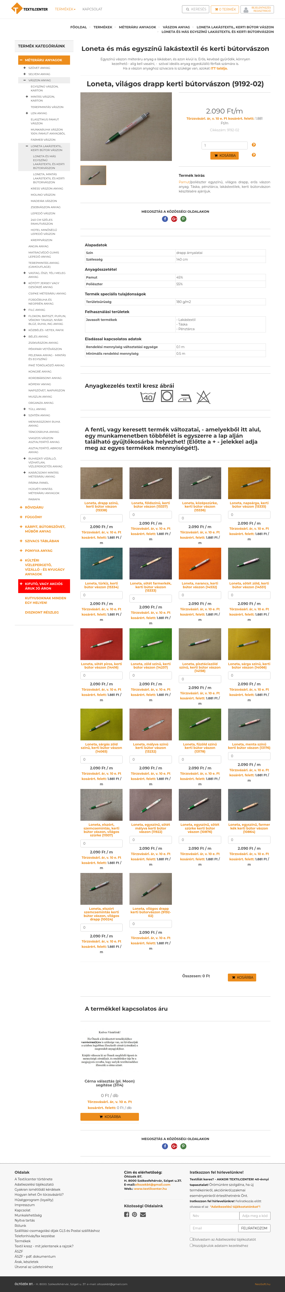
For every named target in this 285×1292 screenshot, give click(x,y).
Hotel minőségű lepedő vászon (44, 232)
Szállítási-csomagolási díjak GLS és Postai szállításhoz (57, 1231)
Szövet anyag (36, 68)
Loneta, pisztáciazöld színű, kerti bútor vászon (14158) (199, 667)
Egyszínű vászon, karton (45, 88)
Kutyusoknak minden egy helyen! (45, 600)
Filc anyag (33, 310)
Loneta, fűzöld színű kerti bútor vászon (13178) (200, 748)
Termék (225, 9)
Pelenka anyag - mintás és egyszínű (47, 357)
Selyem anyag (36, 74)
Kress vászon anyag (47, 188)
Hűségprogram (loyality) (34, 1200)
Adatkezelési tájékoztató (34, 1184)
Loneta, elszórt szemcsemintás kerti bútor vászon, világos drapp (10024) (101, 914)
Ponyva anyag (35, 550)
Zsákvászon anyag (43, 342)
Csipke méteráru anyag (47, 293)
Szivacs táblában (38, 541)
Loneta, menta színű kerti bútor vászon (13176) (249, 746)
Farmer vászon (43, 139)
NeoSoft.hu (262, 1284)
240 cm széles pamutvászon (42, 221)
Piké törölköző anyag (47, 365)
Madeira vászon (44, 201)
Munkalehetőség (28, 1215)
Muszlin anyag (40, 396)
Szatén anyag (36, 415)
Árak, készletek (26, 1262)
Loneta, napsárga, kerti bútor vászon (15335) (249, 505)
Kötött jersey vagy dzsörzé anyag (40, 285)
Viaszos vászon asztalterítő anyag (44, 440)
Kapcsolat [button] (92, 9)
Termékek (65, 9)
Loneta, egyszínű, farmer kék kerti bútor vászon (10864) (249, 828)
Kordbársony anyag (45, 378)
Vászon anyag (176, 27)
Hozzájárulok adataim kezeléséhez (220, 1246)
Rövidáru (31, 507)
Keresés (197, 9)
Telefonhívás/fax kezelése (35, 1236)
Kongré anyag (40, 371)
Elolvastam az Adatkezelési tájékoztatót (224, 1239)
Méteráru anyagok (137, 27)
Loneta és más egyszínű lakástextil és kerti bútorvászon (218, 32)
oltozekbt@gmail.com (152, 1184)
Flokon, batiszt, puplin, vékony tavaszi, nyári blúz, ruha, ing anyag (44, 320)
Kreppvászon (42, 240)
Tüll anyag (34, 409)
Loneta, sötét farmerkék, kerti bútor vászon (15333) (150, 587)
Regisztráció (262, 11)
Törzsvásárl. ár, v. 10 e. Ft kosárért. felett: (220, 118)
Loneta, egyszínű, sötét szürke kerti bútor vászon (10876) (200, 828)
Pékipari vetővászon (45, 349)
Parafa (34, 499)
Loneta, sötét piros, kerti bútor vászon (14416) (101, 665)
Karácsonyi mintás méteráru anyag (40, 474)
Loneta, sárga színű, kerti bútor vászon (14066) (249, 665)
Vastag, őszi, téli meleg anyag (44, 275)
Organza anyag (41, 402)
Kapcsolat (23, 1210)
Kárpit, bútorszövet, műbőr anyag (41, 528)
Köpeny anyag (40, 384)
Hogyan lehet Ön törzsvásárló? (39, 1195)
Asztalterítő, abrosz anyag (45, 450)
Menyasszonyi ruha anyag (44, 423)
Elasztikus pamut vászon (45, 121)
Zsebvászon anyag (46, 207)
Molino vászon (43, 194)
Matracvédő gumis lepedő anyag (44, 254)
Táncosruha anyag (44, 432)
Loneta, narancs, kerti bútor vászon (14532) (200, 585)
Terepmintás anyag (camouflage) (44, 264)
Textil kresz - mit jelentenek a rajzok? (44, 1246)
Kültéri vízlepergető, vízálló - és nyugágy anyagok (41, 567)
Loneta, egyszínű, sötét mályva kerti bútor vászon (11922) (150, 828)
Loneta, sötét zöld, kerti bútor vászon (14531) (249, 585)
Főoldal (78, 27)
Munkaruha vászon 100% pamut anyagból (48, 131)
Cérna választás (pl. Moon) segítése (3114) (110, 1083)
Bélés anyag (35, 337)
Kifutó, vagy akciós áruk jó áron (40, 586)
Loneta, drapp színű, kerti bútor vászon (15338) (102, 506)
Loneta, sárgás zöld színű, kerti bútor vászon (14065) (101, 748)
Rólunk (20, 1226)
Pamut (184, 182)
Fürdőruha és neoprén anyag (41, 301)
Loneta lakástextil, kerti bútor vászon (235, 27)
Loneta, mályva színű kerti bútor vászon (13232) (150, 748)
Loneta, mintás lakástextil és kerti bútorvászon (49, 178)
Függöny (30, 517)
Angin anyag (39, 246)
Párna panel (39, 482)
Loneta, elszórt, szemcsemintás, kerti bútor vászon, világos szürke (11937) (101, 830)
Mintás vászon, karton (39, 98)
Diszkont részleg (42, 612)
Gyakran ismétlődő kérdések (38, 1189)
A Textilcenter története (34, 1179)
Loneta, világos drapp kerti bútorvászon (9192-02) (151, 912)
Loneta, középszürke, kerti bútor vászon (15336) (200, 506)
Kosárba (225, 156)
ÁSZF (19, 1251)
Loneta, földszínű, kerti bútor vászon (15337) (151, 505)
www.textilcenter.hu (150, 1188)
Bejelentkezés (261, 7)
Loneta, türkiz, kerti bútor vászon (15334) (101, 585)
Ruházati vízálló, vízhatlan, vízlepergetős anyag (42, 462)
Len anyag (35, 113)
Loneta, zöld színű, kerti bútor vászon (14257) (151, 665)
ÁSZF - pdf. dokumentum (35, 1256)
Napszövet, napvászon (47, 390)
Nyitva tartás (25, 1220)
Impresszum (25, 1205)
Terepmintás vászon (47, 107)
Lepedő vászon (43, 213)
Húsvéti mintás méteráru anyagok (44, 491)
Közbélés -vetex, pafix (43, 330)
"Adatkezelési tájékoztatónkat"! (235, 1206)
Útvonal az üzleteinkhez (34, 1267)
